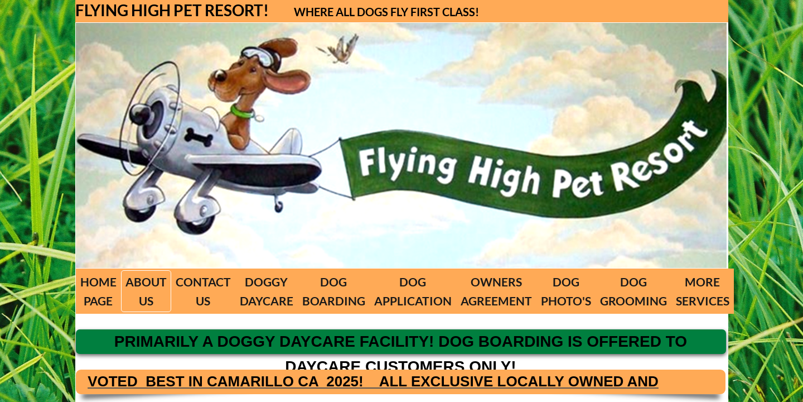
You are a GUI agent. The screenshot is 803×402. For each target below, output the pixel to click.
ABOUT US (146, 291)
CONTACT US (203, 291)
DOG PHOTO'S (566, 291)
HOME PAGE (98, 291)
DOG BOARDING (333, 291)
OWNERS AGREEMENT (496, 291)
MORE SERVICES (702, 291)
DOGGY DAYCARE (266, 291)
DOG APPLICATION (413, 291)
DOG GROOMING (633, 291)
